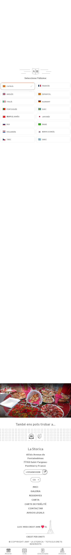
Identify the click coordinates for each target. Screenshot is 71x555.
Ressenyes (35, 495)
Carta (35, 499)
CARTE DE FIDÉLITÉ (35, 504)
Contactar (35, 508)
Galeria (35, 491)
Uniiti (41, 537)
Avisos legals (35, 512)
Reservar (8, 551)
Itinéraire (62, 551)
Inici (35, 487)
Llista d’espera (42, 551)
